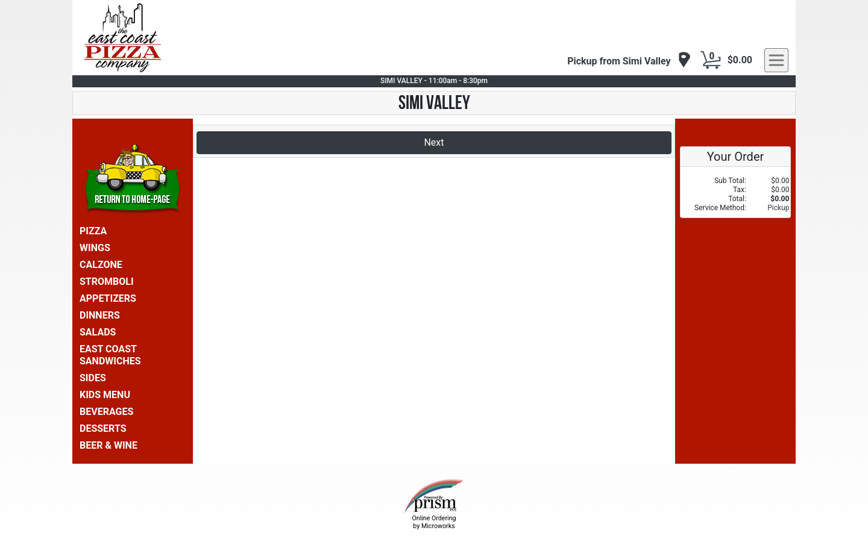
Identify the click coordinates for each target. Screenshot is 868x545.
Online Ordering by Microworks (434, 522)
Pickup (778, 208)
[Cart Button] (711, 60)
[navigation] (629, 60)
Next (434, 142)
